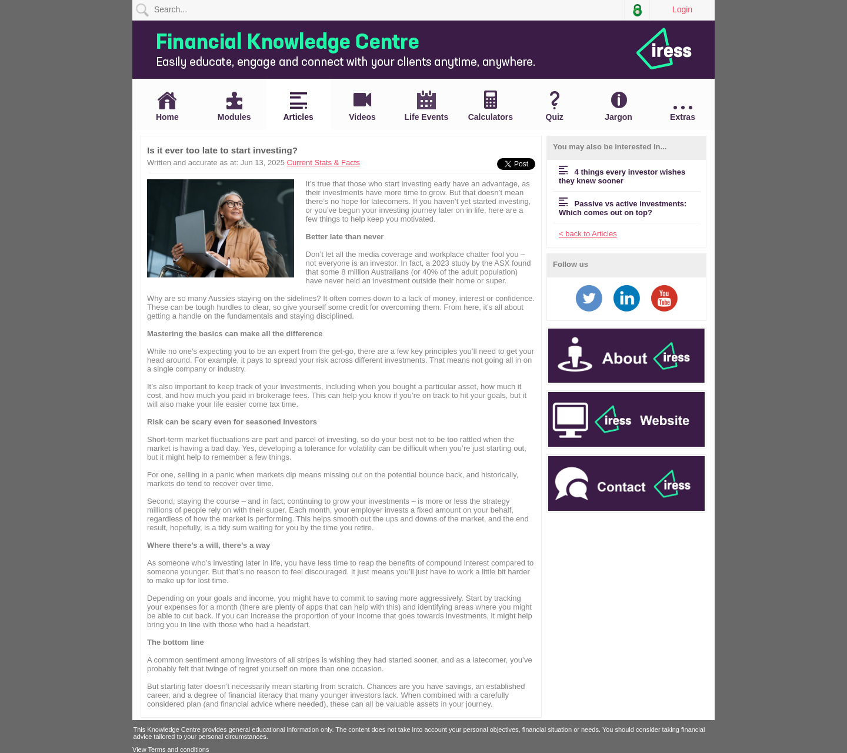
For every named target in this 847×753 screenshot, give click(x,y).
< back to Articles (588, 233)
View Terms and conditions (170, 749)
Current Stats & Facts (323, 162)
